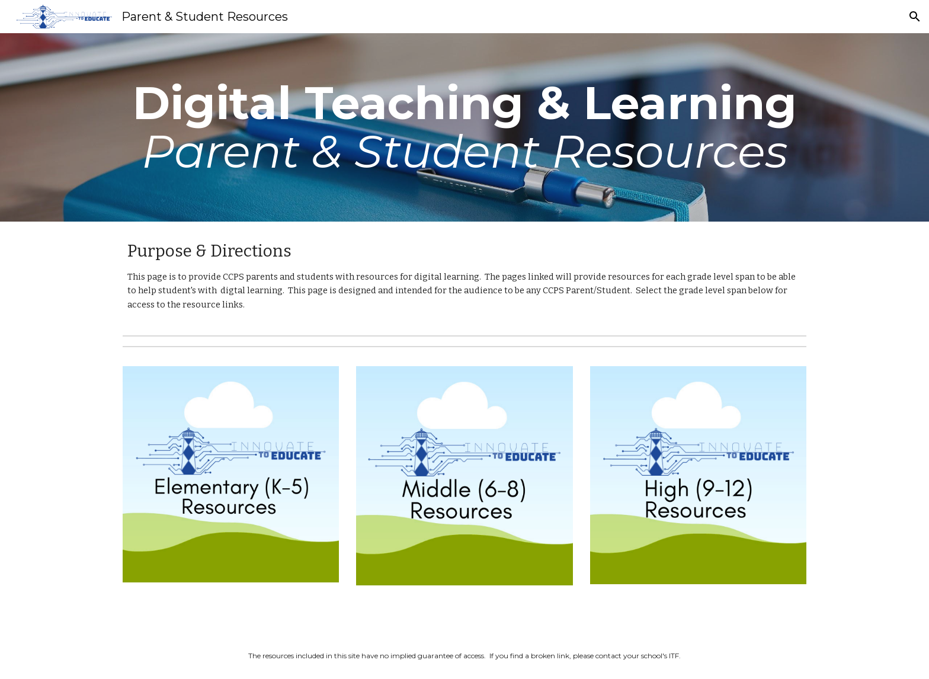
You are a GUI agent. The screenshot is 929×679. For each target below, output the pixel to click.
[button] (915, 16)
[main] (464, 127)
